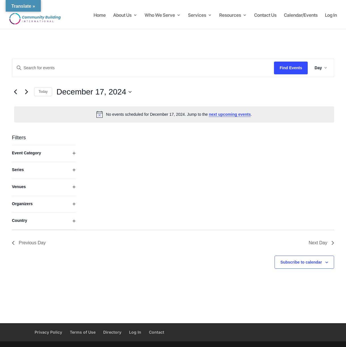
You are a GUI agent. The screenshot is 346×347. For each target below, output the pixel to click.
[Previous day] (15, 92)
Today (43, 92)
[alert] (174, 114)
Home (100, 15)
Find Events (291, 68)
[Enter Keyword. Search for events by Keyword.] (143, 68)
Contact (156, 332)
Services (197, 15)
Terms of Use (83, 332)
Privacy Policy (48, 332)
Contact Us (265, 15)
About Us (122, 15)
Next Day (321, 242)
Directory (112, 332)
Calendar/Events (301, 15)
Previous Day (29, 242)
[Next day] (26, 92)
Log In (331, 15)
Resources (230, 15)
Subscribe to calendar (301, 262)
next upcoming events (230, 114)
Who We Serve (160, 15)
